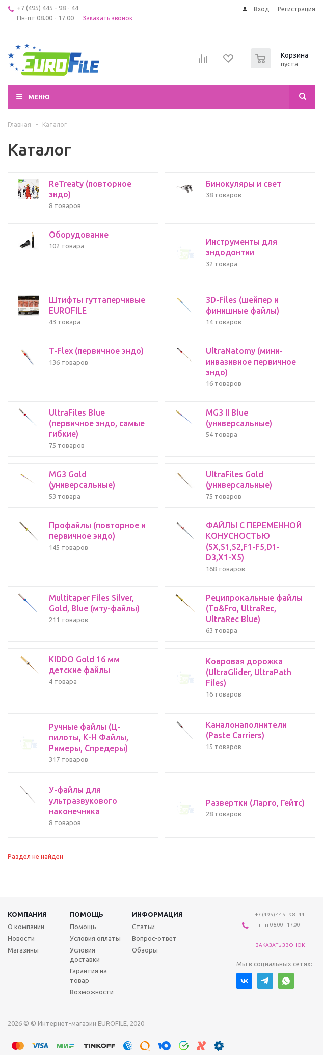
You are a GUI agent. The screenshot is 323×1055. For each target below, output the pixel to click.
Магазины (23, 950)
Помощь (86, 914)
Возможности (92, 991)
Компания (27, 914)
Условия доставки (85, 954)
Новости (21, 938)
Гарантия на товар (88, 975)
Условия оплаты (95, 938)
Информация (157, 914)
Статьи (143, 926)
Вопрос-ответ (154, 938)
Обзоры (145, 950)
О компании (26, 926)
